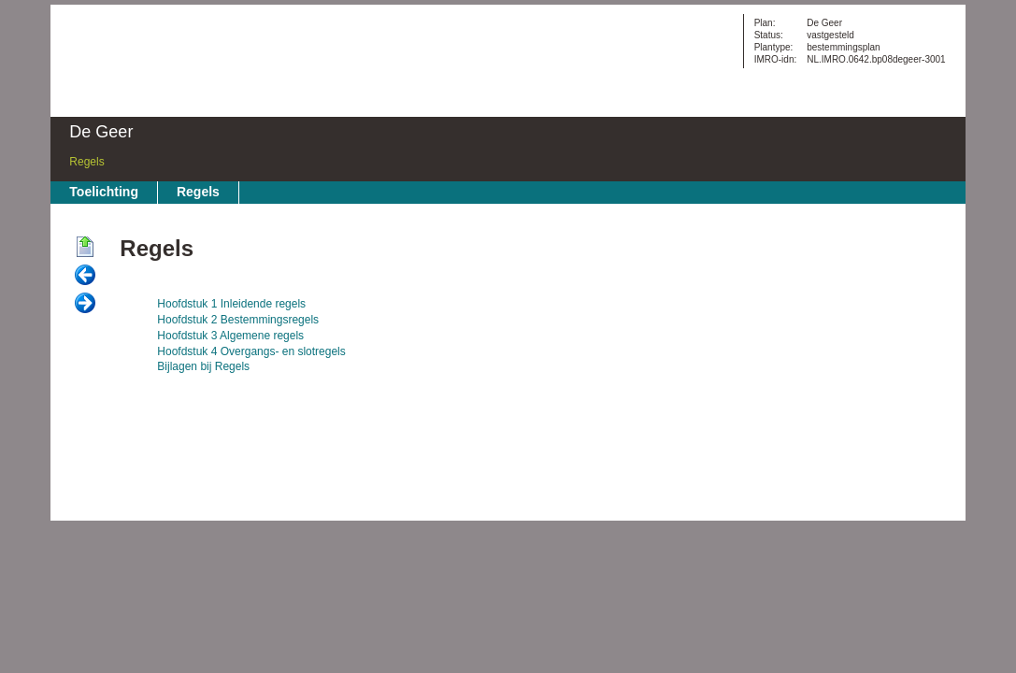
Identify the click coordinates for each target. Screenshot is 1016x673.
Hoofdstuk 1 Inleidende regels (231, 303)
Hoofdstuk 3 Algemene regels (230, 335)
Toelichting (103, 191)
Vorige (85, 276)
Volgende (85, 304)
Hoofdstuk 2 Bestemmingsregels (238, 319)
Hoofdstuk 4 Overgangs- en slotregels (251, 351)
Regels (86, 161)
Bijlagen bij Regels (203, 366)
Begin (85, 247)
